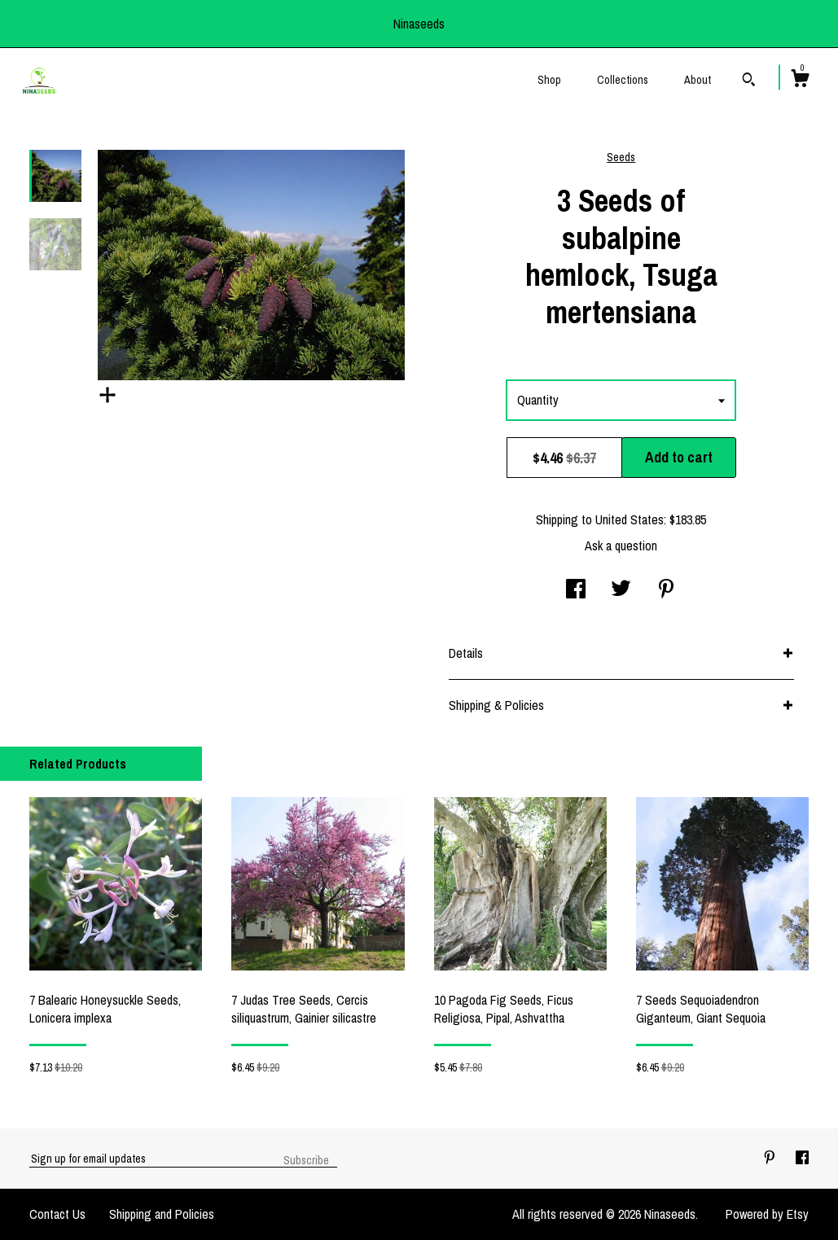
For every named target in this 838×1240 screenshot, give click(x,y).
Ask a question (621, 545)
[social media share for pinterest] (666, 590)
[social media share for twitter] (621, 590)
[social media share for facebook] (576, 590)
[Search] (749, 81)
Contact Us (57, 1214)
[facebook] (802, 1158)
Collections (622, 79)
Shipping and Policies (161, 1214)
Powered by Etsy (767, 1214)
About (697, 79)
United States (629, 519)
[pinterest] (771, 1158)
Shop (549, 79)
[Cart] (800, 80)
